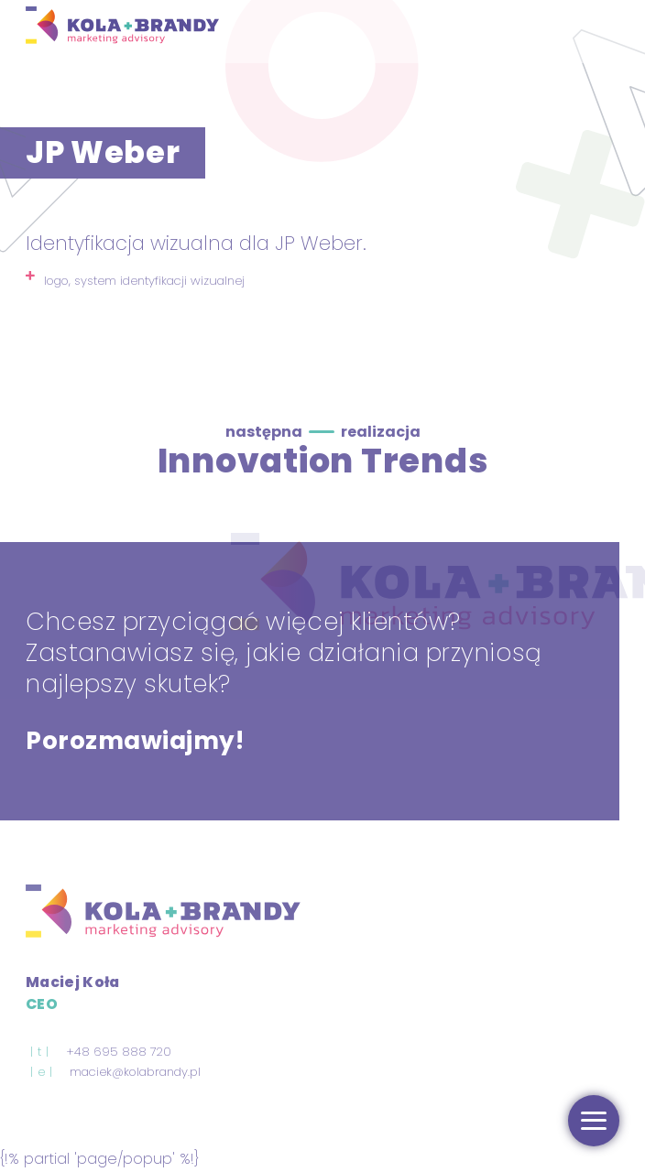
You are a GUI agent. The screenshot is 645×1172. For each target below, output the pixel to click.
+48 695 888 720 (118, 1051)
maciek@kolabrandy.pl (135, 1071)
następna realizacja (323, 431)
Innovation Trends (323, 460)
